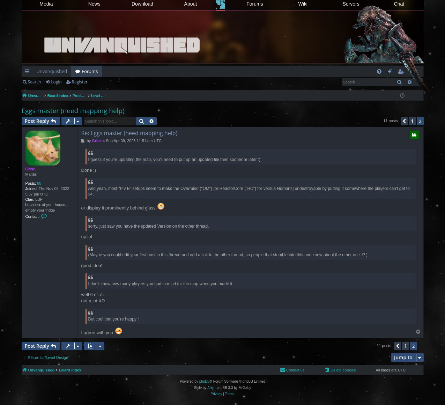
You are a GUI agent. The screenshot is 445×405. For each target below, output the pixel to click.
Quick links (28, 72)
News (94, 4)
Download (142, 4)
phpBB (204, 381)
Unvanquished (52, 71)
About (190, 4)
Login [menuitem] (391, 72)
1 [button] (412, 121)
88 (39, 183)
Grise (30, 169)
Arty (210, 388)
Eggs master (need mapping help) (73, 110)
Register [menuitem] (402, 72)
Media (46, 4)
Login (56, 82)
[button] (404, 121)
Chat (399, 4)
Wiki (302, 4)
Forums (254, 4)
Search (34, 82)
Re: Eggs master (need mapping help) (129, 133)
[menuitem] (379, 71)
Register (80, 82)
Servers (350, 4)
